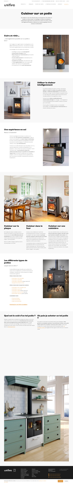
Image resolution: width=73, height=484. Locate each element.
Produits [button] (23, 4)
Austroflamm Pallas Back (17, 282)
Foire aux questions (36, 471)
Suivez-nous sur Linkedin (54, 475)
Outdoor (22, 476)
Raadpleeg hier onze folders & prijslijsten (18, 305)
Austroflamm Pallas (16, 291)
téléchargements (11, 327)
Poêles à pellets (24, 470)
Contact (60, 4)
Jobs (33, 474)
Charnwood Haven (16, 298)
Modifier (66, 481)
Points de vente (40, 4)
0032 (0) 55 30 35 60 (64, 469)
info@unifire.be (63, 470)
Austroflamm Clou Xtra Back (18, 279)
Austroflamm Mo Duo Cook (17, 292)
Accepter (60, 481)
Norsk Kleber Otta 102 (16, 294)
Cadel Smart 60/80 (16, 300)
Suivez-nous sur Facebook (54, 473)
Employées (34, 476)
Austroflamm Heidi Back (17, 280)
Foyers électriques (25, 474)
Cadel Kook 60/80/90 (16, 301)
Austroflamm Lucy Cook (17, 289)
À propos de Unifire (51, 4)
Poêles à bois (23, 469)
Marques (31, 4)
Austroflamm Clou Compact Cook (19, 288)
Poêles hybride (24, 471)
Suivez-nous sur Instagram (54, 476)
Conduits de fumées (25, 475)
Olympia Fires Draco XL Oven (18, 283)
